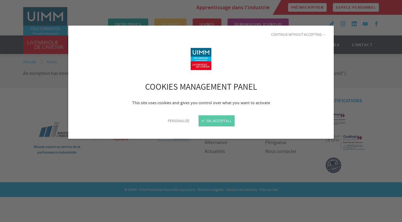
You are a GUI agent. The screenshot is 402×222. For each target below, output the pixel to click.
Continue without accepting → (298, 34)
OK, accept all (217, 120)
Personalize (178, 120)
